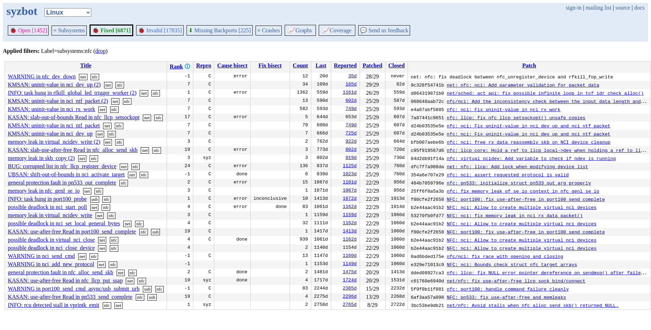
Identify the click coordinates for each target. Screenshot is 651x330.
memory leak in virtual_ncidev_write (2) (54, 142)
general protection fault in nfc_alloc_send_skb (60, 272)
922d (350, 142)
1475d (350, 272)
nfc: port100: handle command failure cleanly (508, 289)
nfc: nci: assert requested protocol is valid (508, 174)
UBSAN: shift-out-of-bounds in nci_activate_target (66, 174)
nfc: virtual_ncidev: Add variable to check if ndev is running (531, 158)
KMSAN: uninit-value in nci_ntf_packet (54, 125)
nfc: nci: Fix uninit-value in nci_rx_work (503, 109)
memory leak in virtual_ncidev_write (50, 215)
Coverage (337, 30)
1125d (350, 166)
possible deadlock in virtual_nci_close (51, 240)
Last (321, 65)
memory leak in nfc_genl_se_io (44, 191)
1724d (350, 280)
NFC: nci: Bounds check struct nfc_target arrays (512, 264)
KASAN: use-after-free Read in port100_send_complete (72, 232)
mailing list (598, 8)
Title (85, 65)
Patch (529, 65)
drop (100, 51)
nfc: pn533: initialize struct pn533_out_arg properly (519, 183)
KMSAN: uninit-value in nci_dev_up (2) (54, 85)
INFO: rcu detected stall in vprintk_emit (53, 305)
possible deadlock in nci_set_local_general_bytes (64, 223)
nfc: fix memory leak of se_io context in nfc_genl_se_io (523, 191)
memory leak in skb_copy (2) (41, 158)
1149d (350, 264)
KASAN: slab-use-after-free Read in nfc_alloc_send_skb (73, 150)
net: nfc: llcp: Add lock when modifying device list (517, 166)
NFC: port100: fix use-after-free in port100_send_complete (526, 199)
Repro (203, 65)
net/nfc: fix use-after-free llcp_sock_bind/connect (516, 280)
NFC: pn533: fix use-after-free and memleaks (506, 297)
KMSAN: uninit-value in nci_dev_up (50, 134)
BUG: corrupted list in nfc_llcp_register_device (62, 166)
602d (350, 101)
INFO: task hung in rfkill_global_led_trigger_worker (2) (72, 93)
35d (352, 76)
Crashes (268, 30)
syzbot (21, 11)
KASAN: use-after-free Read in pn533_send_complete (70, 297)
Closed (396, 65)
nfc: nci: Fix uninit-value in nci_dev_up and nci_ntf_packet (528, 125)
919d (350, 158)
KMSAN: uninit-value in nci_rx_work (51, 109)
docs (639, 8)
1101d (350, 183)
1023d (350, 174)
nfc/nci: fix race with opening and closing (505, 256)
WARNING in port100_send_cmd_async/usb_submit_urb (74, 289)
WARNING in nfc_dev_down (42, 76)
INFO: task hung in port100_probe (47, 199)
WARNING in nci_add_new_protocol (51, 264)
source (622, 8)
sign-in (573, 8)
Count (300, 65)
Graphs (300, 30)
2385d (350, 289)
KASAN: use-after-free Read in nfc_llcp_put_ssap (65, 280)
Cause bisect (232, 65)
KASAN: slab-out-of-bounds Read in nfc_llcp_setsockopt (74, 117)
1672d (350, 199)
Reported (345, 65)
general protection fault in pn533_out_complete (62, 183)
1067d (350, 191)
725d (350, 134)
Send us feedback (384, 30)
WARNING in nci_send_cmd (41, 256)
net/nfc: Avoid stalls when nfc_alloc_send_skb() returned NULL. (533, 305)
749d (350, 109)
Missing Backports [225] (219, 30)
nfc (95, 76)
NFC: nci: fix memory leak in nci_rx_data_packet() (514, 215)
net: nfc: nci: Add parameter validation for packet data (523, 85)
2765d (350, 305)
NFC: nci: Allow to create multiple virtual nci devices (521, 207)
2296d (350, 297)
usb (94, 199)
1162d (350, 207)
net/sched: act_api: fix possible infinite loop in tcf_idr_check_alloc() (545, 93)
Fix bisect (269, 65)
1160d (350, 256)
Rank (176, 67)
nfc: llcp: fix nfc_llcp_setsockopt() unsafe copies (516, 117)
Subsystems (69, 30)
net (83, 76)
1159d (350, 215)
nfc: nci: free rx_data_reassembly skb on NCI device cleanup (528, 142)
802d (350, 150)
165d (350, 85)
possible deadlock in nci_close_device (51, 248)
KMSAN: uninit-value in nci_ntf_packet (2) (58, 101)
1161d (350, 93)
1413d (350, 232)
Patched (372, 65)
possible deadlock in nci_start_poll (47, 207)
